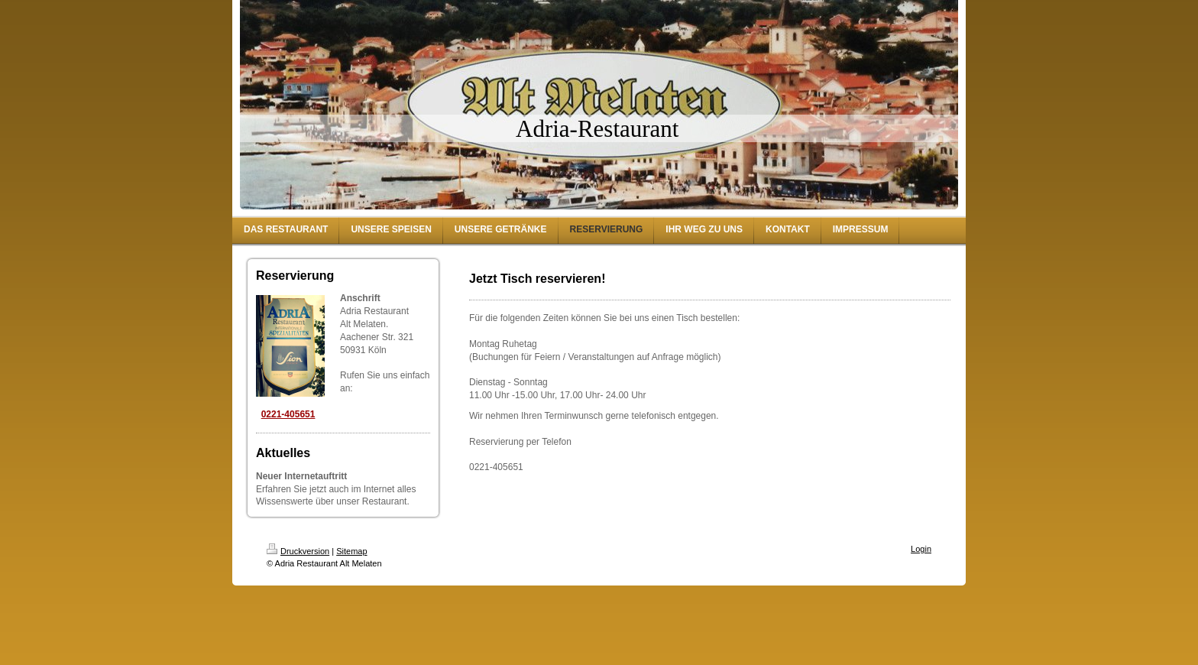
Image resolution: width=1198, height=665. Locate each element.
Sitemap (351, 551)
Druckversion (298, 551)
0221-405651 (288, 414)
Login (921, 548)
